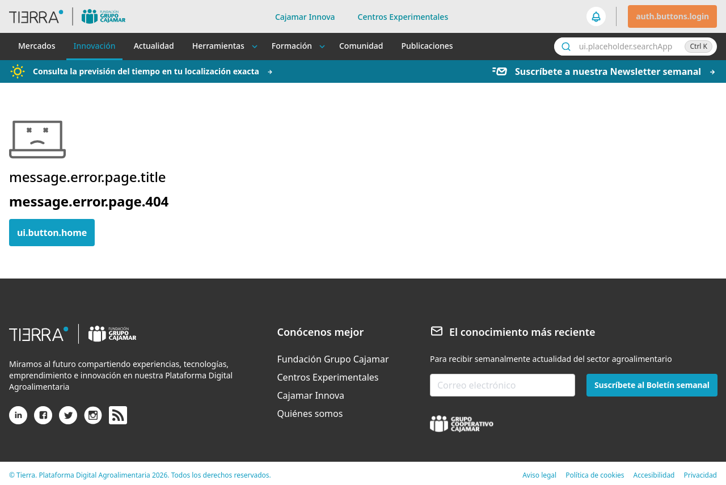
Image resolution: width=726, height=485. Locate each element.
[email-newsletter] (502, 385)
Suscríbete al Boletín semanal (652, 384)
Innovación (94, 45)
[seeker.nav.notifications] (596, 16)
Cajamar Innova (305, 16)
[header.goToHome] (73, 16)
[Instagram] (93, 420)
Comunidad (361, 45)
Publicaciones (427, 45)
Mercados (36, 45)
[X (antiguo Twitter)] (68, 420)
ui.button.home (52, 232)
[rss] (118, 415)
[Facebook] (43, 420)
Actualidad (154, 45)
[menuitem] (333, 359)
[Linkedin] (18, 420)
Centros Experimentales (403, 16)
